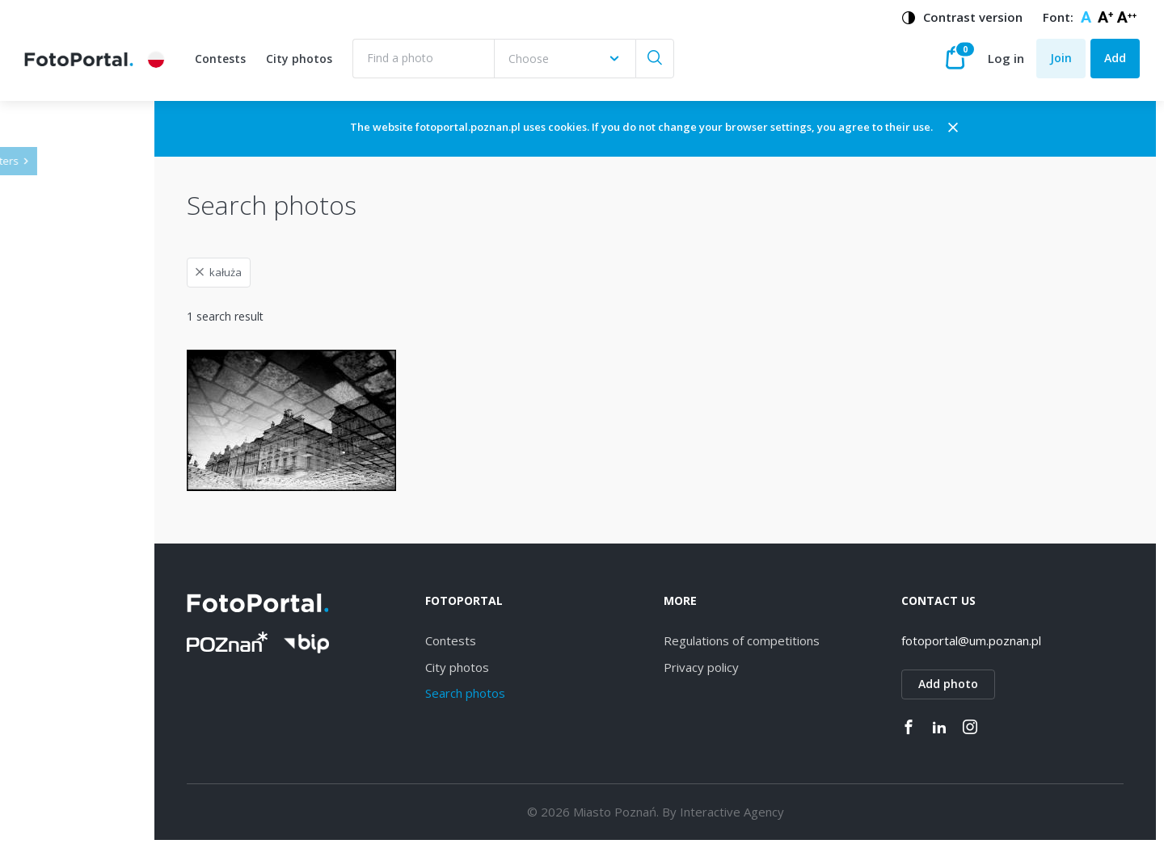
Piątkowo (74, 817)
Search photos (544, 693)
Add (1115, 57)
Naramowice (83, 592)
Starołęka (75, 620)
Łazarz (67, 676)
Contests (220, 58)
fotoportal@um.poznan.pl (998, 640)
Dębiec (68, 536)
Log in (1006, 58)
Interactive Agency (784, 812)
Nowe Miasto (85, 788)
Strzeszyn (75, 648)
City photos (299, 58)
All (56, 452)
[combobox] (564, 58)
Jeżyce (66, 480)
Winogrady (78, 564)
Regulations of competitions (793, 640)
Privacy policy (753, 667)
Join (1061, 57)
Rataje (67, 704)
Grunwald (74, 733)
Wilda (64, 508)
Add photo (975, 683)
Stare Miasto (83, 760)
